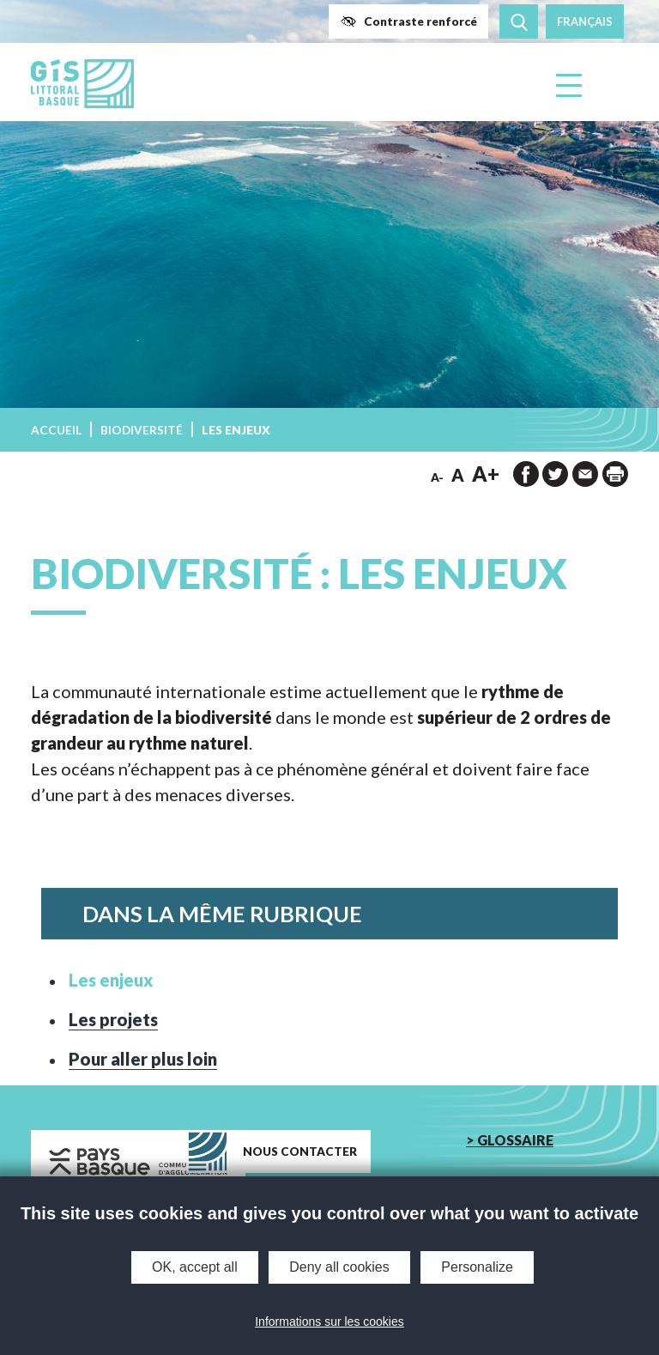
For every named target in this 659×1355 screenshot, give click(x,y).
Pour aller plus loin (143, 1058)
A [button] (457, 475)
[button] (408, 21)
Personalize (477, 1267)
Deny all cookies (339, 1267)
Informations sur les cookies (329, 1321)
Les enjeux (111, 979)
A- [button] (437, 477)
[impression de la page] (615, 474)
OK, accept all (195, 1267)
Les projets (113, 1019)
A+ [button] (485, 473)
